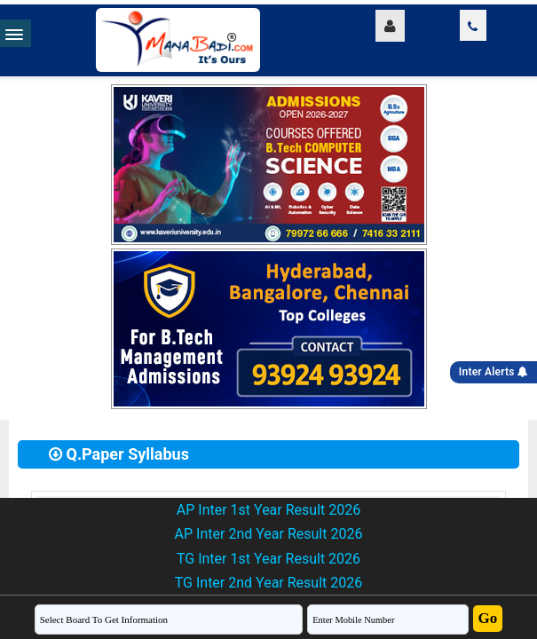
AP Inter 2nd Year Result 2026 (269, 533)
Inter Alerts (493, 372)
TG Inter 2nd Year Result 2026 (268, 582)
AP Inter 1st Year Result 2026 (268, 509)
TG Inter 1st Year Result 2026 (268, 558)
